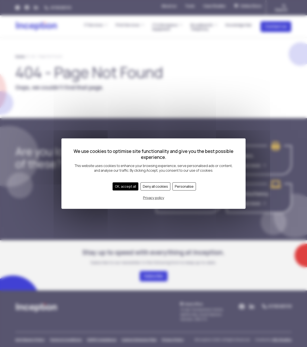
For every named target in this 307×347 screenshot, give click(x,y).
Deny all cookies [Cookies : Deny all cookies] (155, 186)
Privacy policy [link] (153, 197)
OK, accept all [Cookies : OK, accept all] (125, 186)
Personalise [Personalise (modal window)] (184, 186)
